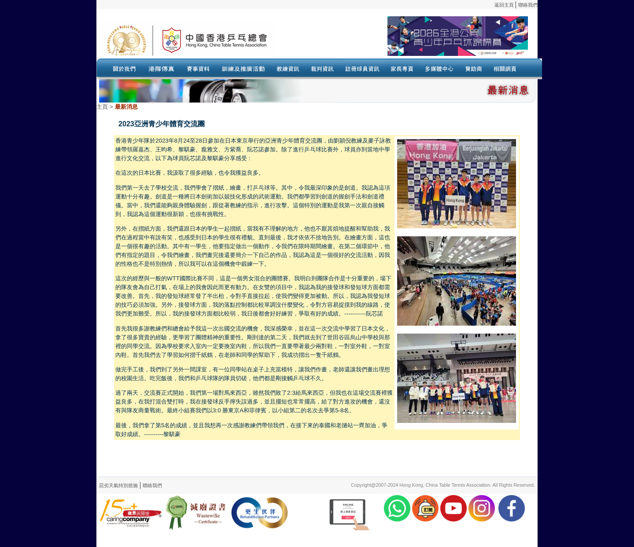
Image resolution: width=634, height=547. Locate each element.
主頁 (102, 106)
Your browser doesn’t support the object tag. (402, 40)
